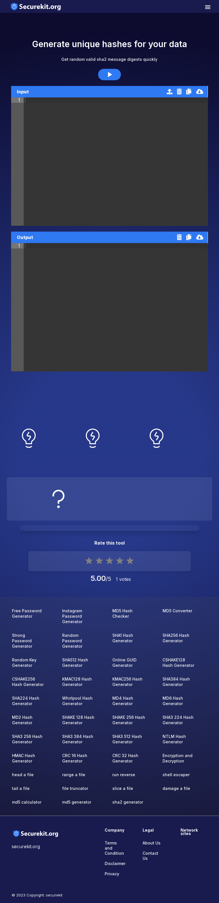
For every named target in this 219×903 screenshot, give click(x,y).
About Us (152, 842)
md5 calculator (26, 802)
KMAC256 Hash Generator (127, 682)
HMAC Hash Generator (23, 758)
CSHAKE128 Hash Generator (178, 662)
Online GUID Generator (124, 662)
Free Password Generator (27, 613)
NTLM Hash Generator (174, 739)
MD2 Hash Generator (22, 720)
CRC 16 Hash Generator (74, 758)
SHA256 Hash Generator (176, 638)
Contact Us (150, 856)
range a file (73, 774)
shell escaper (176, 774)
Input (23, 92)
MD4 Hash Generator (122, 701)
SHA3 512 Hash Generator (127, 739)
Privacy (112, 873)
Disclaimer (114, 863)
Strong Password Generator (22, 641)
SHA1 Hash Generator (122, 638)
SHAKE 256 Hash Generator (128, 720)
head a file (23, 774)
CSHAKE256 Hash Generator (28, 682)
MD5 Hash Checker (122, 613)
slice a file (122, 788)
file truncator (75, 788)
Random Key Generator (24, 662)
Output (25, 237)
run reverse (123, 774)
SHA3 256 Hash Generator (27, 739)
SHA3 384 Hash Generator (77, 739)
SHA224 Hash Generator (25, 701)
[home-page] (36, 6)
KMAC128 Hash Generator (77, 682)
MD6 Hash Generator (173, 701)
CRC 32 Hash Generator (125, 758)
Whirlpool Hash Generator (77, 701)
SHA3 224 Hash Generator (178, 720)
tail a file (21, 788)
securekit (54, 895)
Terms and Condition (114, 848)
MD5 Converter (177, 610)
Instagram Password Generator (72, 616)
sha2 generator (127, 802)
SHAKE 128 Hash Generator (78, 720)
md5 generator (76, 802)
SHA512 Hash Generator (75, 662)
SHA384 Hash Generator (176, 682)
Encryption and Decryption (177, 758)
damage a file (176, 788)
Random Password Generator (72, 641)
